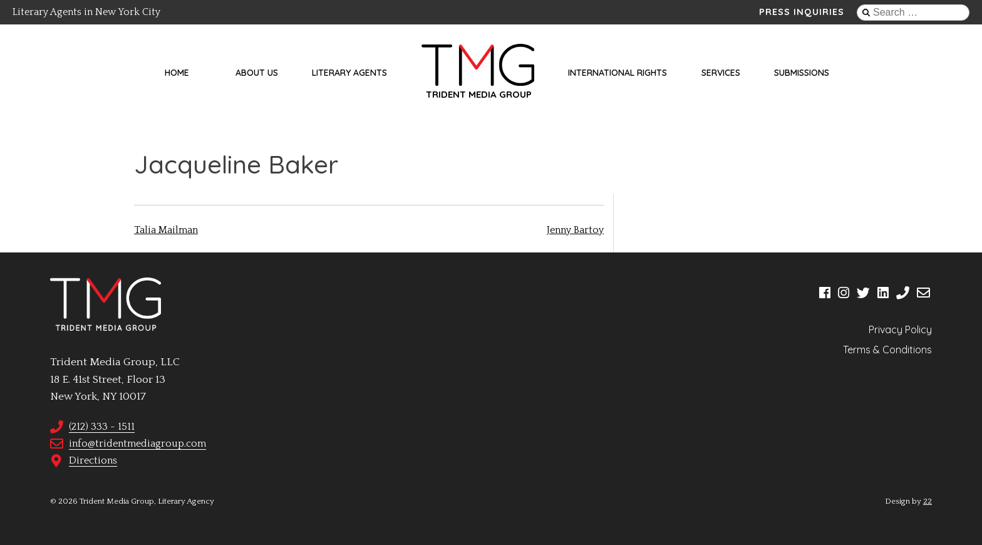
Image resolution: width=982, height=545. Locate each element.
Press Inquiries (801, 12)
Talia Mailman (166, 230)
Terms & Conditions (887, 349)
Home (177, 72)
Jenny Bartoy (575, 230)
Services (720, 72)
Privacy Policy (900, 329)
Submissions (801, 72)
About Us (256, 72)
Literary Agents (349, 72)
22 (927, 501)
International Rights (617, 72)
